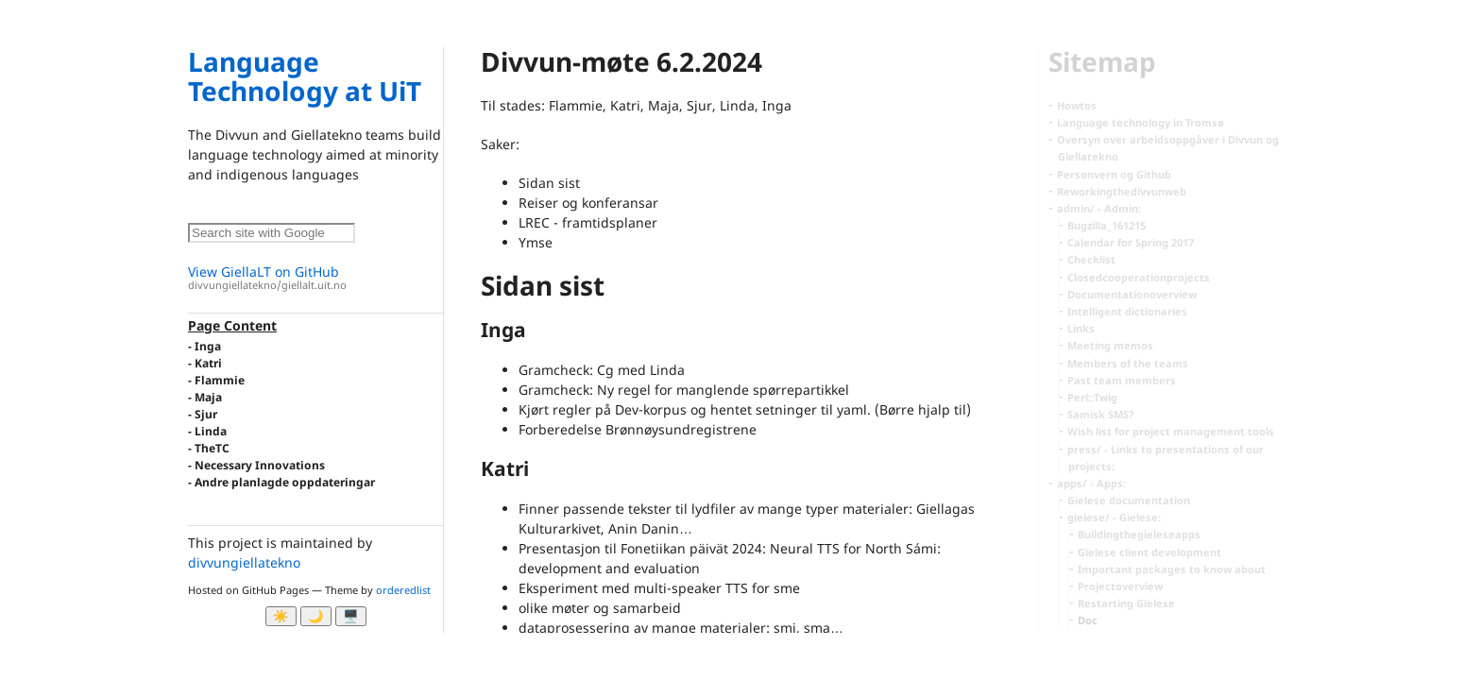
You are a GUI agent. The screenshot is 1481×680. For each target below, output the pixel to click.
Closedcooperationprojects (1138, 277)
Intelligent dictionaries (1127, 311)
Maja (208, 397)
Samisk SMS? (1100, 414)
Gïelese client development (1149, 552)
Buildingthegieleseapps (1139, 534)
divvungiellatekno (244, 562)
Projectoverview (1120, 586)
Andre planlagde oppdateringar (285, 482)
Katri (208, 363)
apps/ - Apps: (1091, 483)
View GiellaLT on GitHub (315, 278)
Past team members (1121, 380)
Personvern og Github (1114, 174)
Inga (208, 346)
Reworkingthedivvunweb (1121, 191)
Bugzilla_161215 (1106, 225)
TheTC (212, 448)
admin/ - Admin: (1099, 208)
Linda (211, 431)
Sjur (206, 414)
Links (1081, 328)
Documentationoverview (1132, 294)
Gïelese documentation (1128, 500)
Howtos (1077, 105)
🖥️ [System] (351, 616)
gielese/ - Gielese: (1114, 517)
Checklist (1091, 259)
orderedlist (403, 590)
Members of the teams (1127, 363)
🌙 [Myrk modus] (316, 616)
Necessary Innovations (260, 465)
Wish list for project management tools (1170, 431)
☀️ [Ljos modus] (281, 616)
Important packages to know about (1172, 569)
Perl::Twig (1092, 397)
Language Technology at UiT (304, 76)
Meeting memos (1110, 345)
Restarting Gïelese (1126, 603)
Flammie (220, 380)
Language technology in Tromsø (1140, 122)
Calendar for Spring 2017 (1130, 242)
